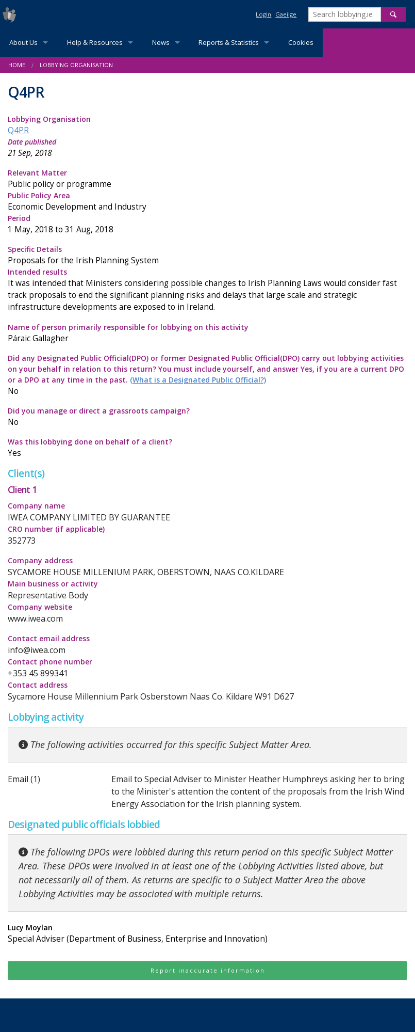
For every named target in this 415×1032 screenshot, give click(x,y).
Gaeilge (285, 14)
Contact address (38, 685)
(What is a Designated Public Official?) (198, 380)
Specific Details (207, 255)
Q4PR (18, 130)
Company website (40, 607)
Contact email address (49, 638)
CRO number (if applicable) (56, 529)
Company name (36, 506)
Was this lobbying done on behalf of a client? (207, 448)
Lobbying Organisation (76, 65)
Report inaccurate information (208, 970)
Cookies (300, 42)
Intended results (207, 290)
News (161, 42)
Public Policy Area (207, 201)
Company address (40, 560)
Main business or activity (53, 584)
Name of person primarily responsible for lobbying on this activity (207, 333)
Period (207, 224)
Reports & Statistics (228, 42)
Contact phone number (50, 661)
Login (263, 14)
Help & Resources (95, 42)
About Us (23, 42)
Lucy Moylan (207, 934)
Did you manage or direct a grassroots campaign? (207, 417)
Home (16, 65)
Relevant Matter (207, 179)
